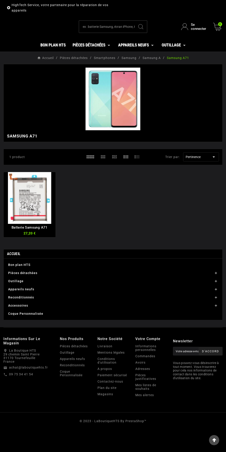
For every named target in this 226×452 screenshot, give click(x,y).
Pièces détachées (22, 295)
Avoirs (140, 384)
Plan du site (107, 410)
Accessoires (18, 327)
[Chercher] (106, 38)
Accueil (13, 276)
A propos (104, 391)
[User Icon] (194, 38)
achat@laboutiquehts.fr (28, 389)
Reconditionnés (21, 319)
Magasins (105, 416)
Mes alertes (144, 417)
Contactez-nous (110, 403)
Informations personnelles (145, 370)
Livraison (104, 368)
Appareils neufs (21, 311)
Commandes (145, 378)
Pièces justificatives (145, 399)
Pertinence (201, 179)
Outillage (16, 303)
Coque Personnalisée (25, 336)
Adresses (142, 391)
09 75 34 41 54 (21, 396)
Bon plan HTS (19, 287)
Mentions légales (111, 374)
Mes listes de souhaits (145, 409)
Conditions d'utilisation (107, 382)
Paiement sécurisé (112, 397)
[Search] (140, 37)
